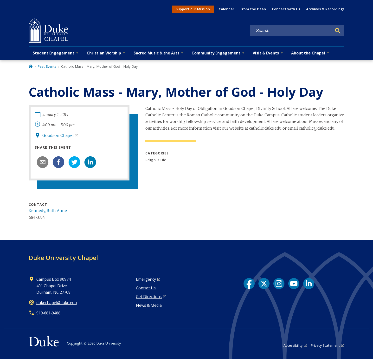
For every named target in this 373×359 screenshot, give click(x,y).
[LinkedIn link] (308, 283)
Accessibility (292, 345)
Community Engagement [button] (216, 53)
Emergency (146, 279)
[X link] (264, 283)
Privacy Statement (325, 345)
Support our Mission (193, 9)
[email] (43, 162)
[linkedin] (90, 162)
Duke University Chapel (63, 257)
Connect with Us (286, 9)
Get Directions (149, 296)
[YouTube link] (293, 283)
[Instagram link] (278, 283)
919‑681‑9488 (48, 313)
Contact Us (146, 288)
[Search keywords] (291, 30)
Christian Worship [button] (104, 53)
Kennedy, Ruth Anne (48, 210)
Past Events (47, 66)
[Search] (338, 31)
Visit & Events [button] (266, 53)
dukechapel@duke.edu (56, 302)
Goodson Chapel (58, 135)
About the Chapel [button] (308, 53)
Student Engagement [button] (53, 53)
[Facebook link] (249, 283)
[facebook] (58, 162)
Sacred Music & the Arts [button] (156, 53)
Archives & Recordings (325, 9)
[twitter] (74, 162)
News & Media (149, 305)
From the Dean (253, 9)
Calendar (226, 9)
